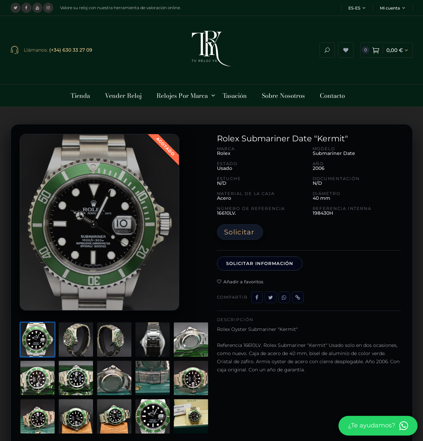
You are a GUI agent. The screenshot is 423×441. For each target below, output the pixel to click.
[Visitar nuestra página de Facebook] (26, 8)
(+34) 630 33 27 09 (70, 49)
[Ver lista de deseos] (345, 48)
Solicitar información (260, 260)
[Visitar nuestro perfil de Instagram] (48, 8)
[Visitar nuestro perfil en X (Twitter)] (16, 8)
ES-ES (356, 8)
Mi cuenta (392, 8)
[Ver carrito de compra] (386, 48)
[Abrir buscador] (327, 48)
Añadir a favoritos (240, 278)
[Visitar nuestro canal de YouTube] (37, 8)
